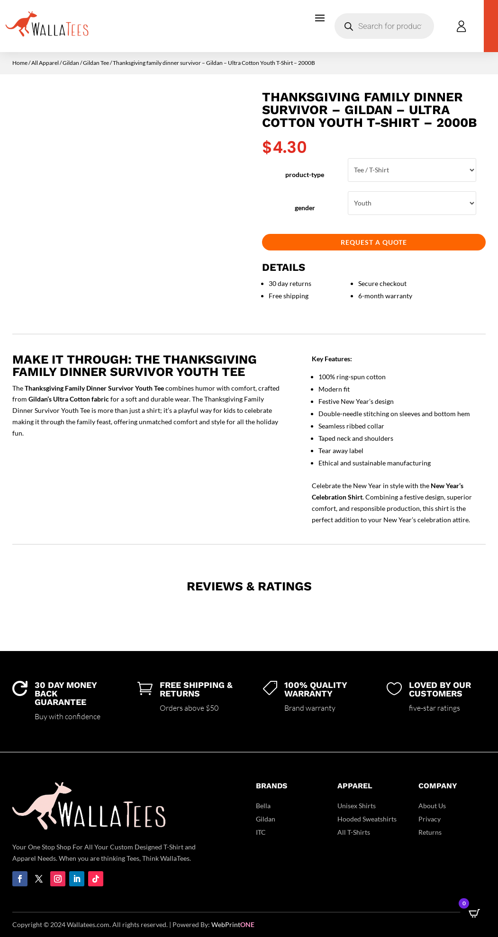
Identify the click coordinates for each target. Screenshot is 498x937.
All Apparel (45, 62)
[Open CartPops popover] (474, 913)
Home (19, 62)
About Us (432, 806)
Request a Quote (374, 242)
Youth (412, 203)
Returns (430, 832)
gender (305, 208)
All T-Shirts (353, 832)
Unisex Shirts (356, 806)
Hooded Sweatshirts (367, 819)
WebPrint (232, 924)
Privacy (429, 819)
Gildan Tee (96, 62)
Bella (263, 806)
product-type (304, 174)
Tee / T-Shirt (412, 170)
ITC (261, 832)
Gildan (71, 62)
